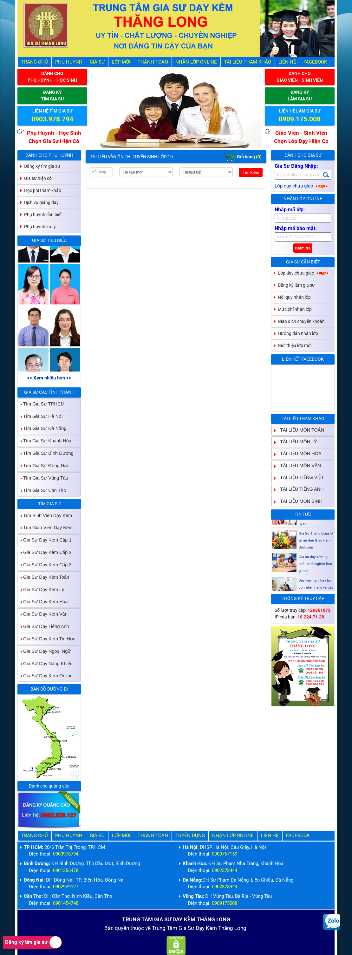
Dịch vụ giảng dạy (41, 202)
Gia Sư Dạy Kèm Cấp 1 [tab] (45, 540)
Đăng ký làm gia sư (296, 285)
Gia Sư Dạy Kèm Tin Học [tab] (46, 638)
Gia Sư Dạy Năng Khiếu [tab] (45, 663)
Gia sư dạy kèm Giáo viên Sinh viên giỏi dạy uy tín (316, 531)
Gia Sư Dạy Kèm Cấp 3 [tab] (45, 564)
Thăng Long (232, 928)
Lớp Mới (121, 62)
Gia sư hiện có (38, 178)
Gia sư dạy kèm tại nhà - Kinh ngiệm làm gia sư (315, 578)
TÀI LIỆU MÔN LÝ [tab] (296, 441)
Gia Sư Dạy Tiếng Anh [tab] (43, 626)
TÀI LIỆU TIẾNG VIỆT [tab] (299, 477)
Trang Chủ (34, 62)
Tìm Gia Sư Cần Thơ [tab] (42, 490)
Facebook (315, 62)
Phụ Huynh (68, 62)
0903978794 (65, 854)
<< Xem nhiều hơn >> (49, 378)
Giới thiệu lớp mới (294, 345)
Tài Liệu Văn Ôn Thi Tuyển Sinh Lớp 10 (131, 156)
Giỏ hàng (243, 157)
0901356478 (65, 870)
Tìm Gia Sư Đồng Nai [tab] (43, 465)
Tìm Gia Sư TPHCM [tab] (41, 403)
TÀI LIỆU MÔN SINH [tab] (299, 501)
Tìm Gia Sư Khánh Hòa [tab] (44, 441)
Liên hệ (287, 62)
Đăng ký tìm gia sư (33, 942)
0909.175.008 (300, 119)
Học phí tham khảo (42, 190)
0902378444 (224, 870)
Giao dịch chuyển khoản (301, 321)
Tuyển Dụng (190, 835)
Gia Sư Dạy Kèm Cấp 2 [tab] (45, 552)
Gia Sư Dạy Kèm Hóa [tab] (43, 601)
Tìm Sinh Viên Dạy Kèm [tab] (45, 515)
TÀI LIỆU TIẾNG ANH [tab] (299, 489)
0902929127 (65, 887)
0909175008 (224, 903)
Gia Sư (97, 62)
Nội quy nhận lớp (294, 297)
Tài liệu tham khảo (247, 62)
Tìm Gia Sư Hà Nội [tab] (40, 416)
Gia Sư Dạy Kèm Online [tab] (45, 676)
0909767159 (224, 854)
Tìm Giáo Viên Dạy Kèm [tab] (45, 527)
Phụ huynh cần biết (43, 214)
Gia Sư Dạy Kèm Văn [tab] (43, 614)
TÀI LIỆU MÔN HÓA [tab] (298, 453)
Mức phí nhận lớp (295, 309)
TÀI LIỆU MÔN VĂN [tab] (298, 465)
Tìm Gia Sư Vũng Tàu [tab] (43, 478)
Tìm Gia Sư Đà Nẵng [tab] (42, 428)
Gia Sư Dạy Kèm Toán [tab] (43, 577)
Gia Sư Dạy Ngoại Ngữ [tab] (44, 651)
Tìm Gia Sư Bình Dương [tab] (46, 453)
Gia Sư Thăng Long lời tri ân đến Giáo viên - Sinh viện (316, 554)
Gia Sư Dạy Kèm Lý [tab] (41, 589)
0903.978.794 (52, 119)
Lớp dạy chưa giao (302, 186)
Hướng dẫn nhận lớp (298, 333)
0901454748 (65, 903)
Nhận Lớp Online (196, 62)
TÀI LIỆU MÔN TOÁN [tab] (299, 430)
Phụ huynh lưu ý (40, 226)
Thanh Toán (153, 62)
